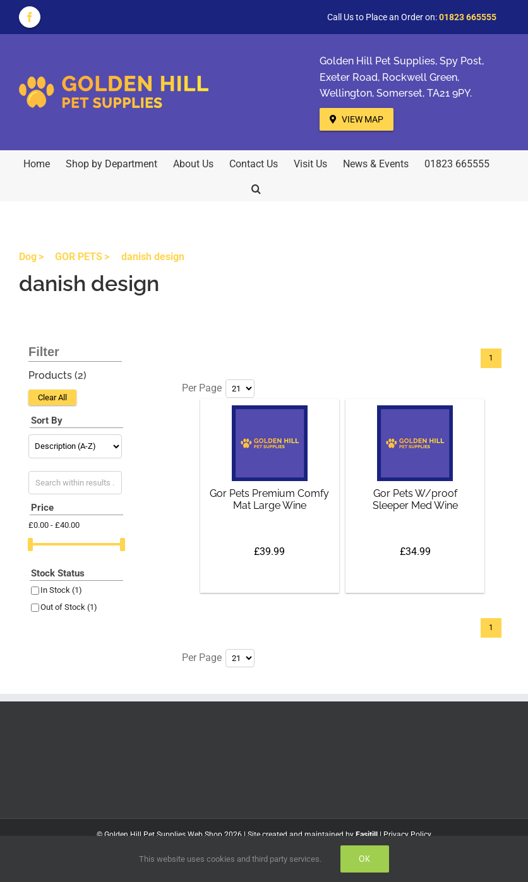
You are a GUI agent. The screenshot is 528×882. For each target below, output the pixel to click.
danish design (152, 257)
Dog (28, 257)
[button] (256, 188)
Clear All (52, 397)
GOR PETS (78, 257)
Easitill (367, 834)
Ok (365, 858)
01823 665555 (467, 17)
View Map (356, 119)
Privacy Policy (407, 834)
